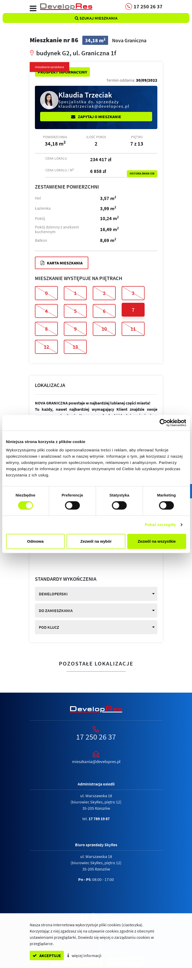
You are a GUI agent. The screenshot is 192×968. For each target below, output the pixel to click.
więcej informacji (84, 955)
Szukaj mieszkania (96, 18)
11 (133, 328)
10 (104, 328)
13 (75, 346)
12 (46, 346)
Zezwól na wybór (96, 541)
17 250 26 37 (96, 737)
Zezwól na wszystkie (157, 541)
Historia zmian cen (142, 173)
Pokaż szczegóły (160, 524)
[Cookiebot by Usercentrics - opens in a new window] (163, 423)
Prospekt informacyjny (62, 72)
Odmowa (35, 541)
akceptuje (47, 955)
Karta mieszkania (62, 262)
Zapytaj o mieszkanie (96, 116)
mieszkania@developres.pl (96, 761)
